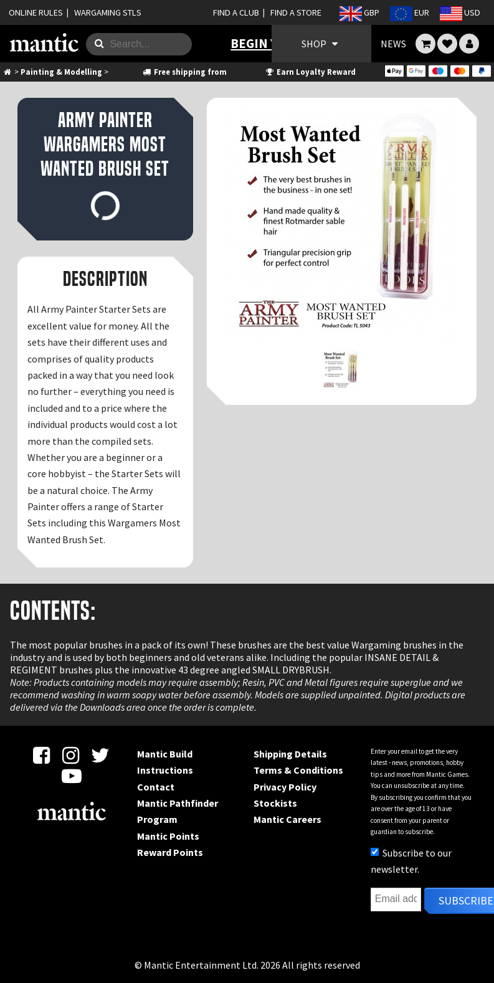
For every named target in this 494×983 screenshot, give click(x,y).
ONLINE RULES (36, 12)
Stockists (275, 803)
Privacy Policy (285, 787)
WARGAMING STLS (107, 12)
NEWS (393, 43)
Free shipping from (183, 72)
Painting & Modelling (61, 72)
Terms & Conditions (298, 770)
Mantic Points (168, 836)
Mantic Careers (287, 819)
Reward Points (170, 852)
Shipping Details (290, 754)
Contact (155, 787)
